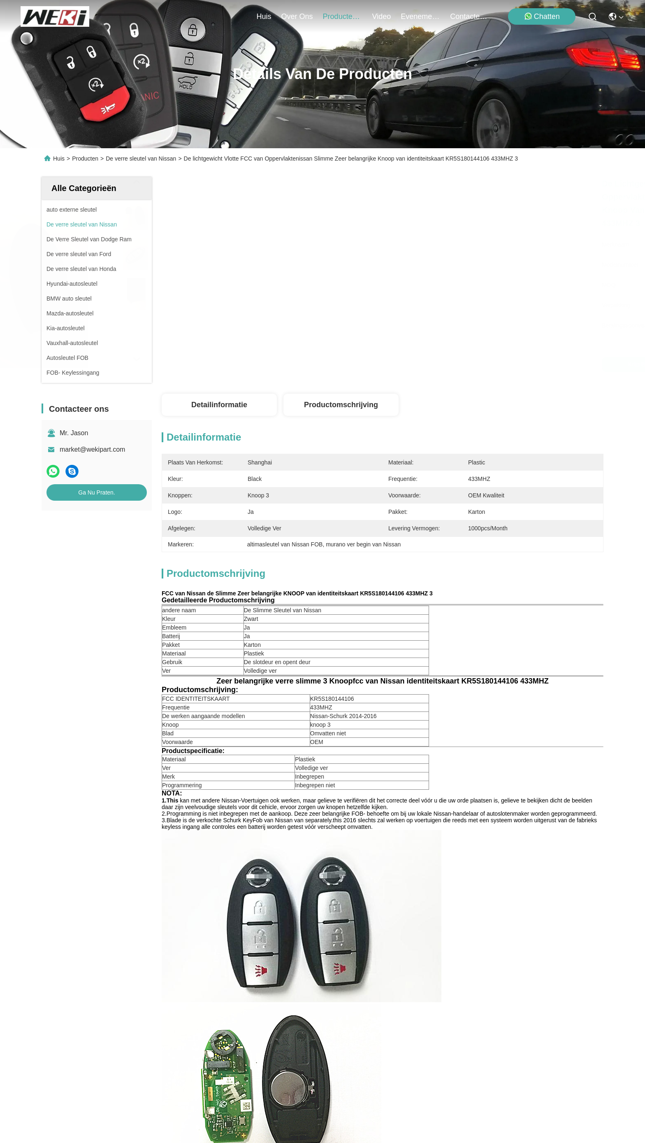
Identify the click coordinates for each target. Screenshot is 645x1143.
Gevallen (59, 1031)
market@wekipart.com (92, 449)
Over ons (60, 987)
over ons (297, 16)
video (381, 16)
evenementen (420, 16)
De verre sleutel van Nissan (141, 158)
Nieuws (56, 1016)
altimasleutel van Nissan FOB (390, 847)
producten (342, 16)
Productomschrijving (341, 405)
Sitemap (151, 1105)
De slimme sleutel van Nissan (506, 847)
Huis (264, 16)
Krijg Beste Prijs (451, 364)
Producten (85, 158)
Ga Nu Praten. (96, 492)
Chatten (542, 16)
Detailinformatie (219, 405)
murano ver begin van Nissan (275, 847)
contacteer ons (470, 16)
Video (54, 1001)
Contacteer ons (69, 1046)
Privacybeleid (117, 1105)
